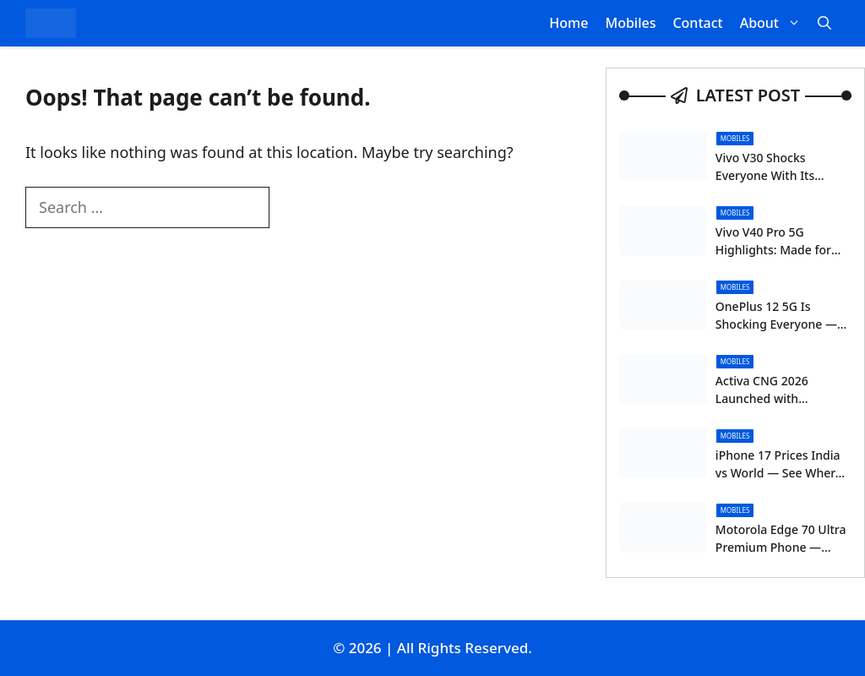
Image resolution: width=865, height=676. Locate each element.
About (774, 23)
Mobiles (630, 23)
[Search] (298, 208)
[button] (824, 23)
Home (568, 23)
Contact (697, 23)
